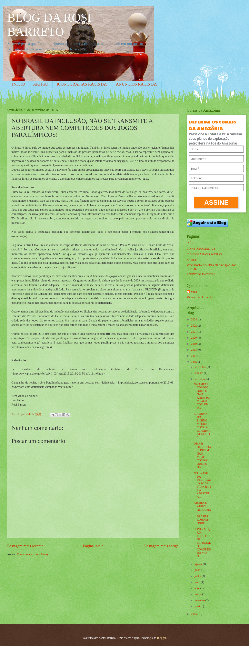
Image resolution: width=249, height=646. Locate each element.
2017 (194, 355)
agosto (198, 564)
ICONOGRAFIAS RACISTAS (82, 84)
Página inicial (93, 546)
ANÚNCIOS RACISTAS (136, 84)
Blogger (161, 637)
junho (198, 576)
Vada (194, 292)
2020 (194, 337)
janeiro (199, 606)
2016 (194, 362)
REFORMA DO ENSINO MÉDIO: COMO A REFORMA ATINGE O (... (202, 425)
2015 (194, 614)
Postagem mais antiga (161, 546)
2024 (194, 319)
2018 (194, 349)
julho (198, 570)
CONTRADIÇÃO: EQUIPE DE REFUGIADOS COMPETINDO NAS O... (202, 543)
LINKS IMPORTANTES (201, 248)
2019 (194, 343)
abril (197, 588)
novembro (201, 367)
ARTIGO (40, 84)
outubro (199, 373)
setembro (200, 379)
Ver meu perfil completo (200, 297)
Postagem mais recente (25, 546)
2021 (194, 331)
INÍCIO (18, 84)
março (198, 594)
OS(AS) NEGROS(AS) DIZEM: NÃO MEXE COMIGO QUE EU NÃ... (202, 455)
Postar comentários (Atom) (32, 554)
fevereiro (200, 600)
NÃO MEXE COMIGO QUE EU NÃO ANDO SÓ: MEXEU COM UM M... (202, 396)
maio (198, 582)
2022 (194, 325)
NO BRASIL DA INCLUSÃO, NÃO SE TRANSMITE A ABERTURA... (202, 485)
